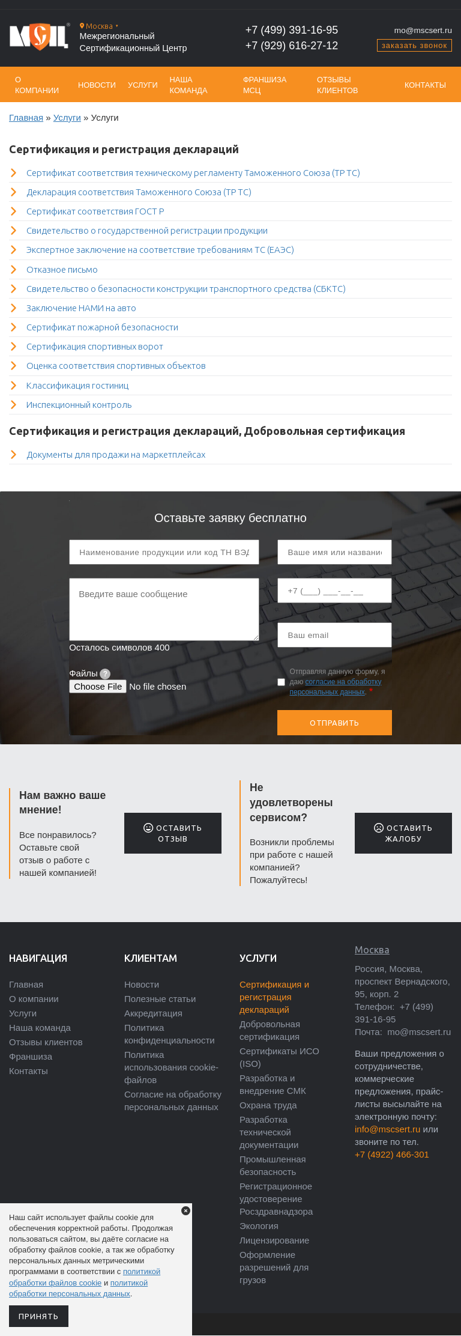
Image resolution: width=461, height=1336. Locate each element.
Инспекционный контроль (78, 404)
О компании (37, 85)
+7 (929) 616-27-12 (292, 46)
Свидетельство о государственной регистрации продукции (147, 230)
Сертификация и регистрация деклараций (274, 997)
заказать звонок (414, 45)
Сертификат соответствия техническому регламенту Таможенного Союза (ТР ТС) (193, 173)
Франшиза (30, 1056)
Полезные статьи (160, 999)
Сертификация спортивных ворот (94, 346)
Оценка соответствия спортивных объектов (116, 365)
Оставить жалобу (403, 833)
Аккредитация (153, 1013)
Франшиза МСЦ (264, 85)
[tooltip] (105, 674)
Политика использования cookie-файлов (171, 1067)
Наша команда (189, 85)
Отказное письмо (62, 269)
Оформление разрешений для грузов (274, 1267)
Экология (259, 1226)
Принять (39, 1316)
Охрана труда (268, 1105)
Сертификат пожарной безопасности (102, 327)
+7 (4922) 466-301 (392, 1154)
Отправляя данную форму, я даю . (337, 681)
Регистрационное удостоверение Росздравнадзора (276, 1198)
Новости (97, 85)
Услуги (143, 85)
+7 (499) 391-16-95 (292, 30)
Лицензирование (274, 1240)
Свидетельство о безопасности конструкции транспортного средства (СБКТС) (186, 289)
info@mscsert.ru (387, 1129)
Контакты (425, 85)
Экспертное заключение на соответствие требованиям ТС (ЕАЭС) (160, 249)
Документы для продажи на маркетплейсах (115, 454)
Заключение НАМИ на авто (81, 308)
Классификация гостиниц (77, 385)
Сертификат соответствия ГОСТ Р (95, 211)
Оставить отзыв (172, 833)
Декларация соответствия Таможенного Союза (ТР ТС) (139, 192)
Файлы (89, 673)
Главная (26, 117)
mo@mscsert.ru (423, 30)
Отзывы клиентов (337, 85)
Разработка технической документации (269, 1132)
